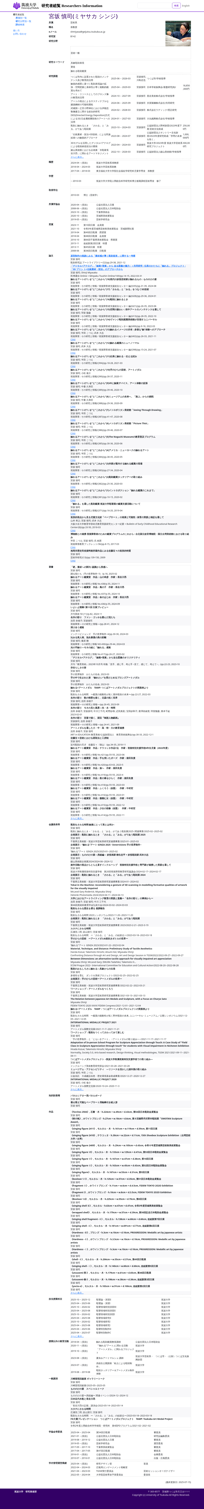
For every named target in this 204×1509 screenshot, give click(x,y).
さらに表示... (77, 156)
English (186, 5)
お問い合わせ (19, 33)
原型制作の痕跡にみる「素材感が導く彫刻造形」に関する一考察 (103, 255)
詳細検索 (20, 24)
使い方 (16, 30)
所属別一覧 (21, 17)
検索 (176, 5)
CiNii (73, 339)
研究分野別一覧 (23, 21)
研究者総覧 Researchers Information (71, 6)
